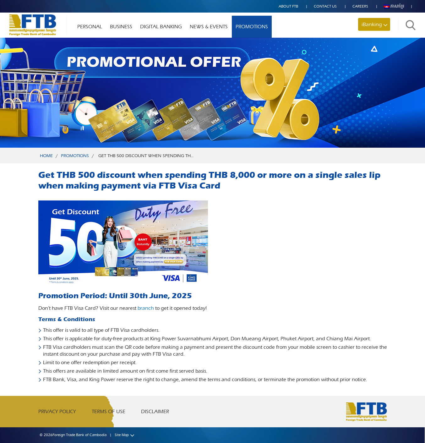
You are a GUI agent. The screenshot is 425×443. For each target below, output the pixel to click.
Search (411, 25)
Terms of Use (108, 411)
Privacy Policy (57, 411)
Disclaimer (155, 411)
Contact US (325, 6)
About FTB (288, 6)
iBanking (372, 24)
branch (146, 308)
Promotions (252, 27)
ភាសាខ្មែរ (394, 6)
